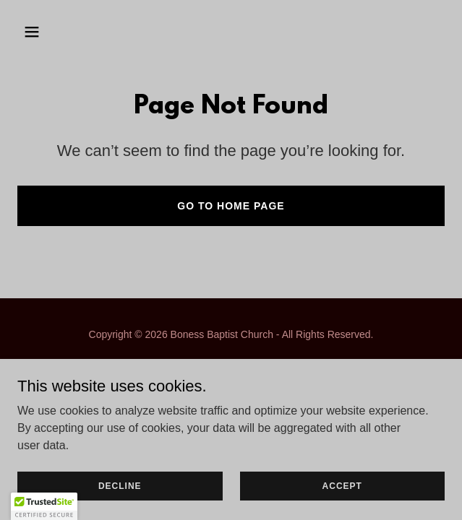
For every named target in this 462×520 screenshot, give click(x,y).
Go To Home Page (230, 206)
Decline (120, 485)
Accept (342, 485)
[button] (66, 31)
